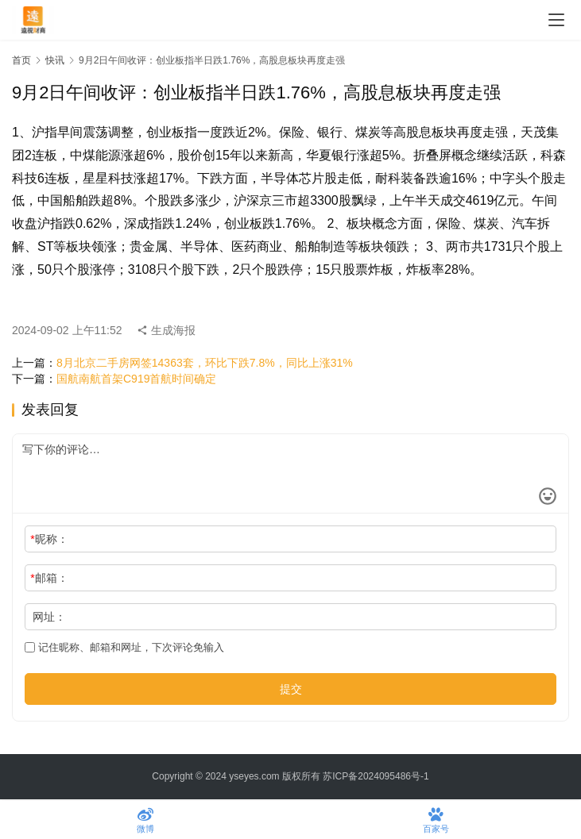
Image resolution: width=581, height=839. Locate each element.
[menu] (556, 20)
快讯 (54, 60)
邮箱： (49, 578)
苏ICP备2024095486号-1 (375, 776)
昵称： (49, 539)
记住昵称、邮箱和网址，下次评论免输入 (124, 647)
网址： (49, 616)
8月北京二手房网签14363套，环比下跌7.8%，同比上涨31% (204, 362)
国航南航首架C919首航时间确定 (136, 378)
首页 (21, 60)
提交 (291, 689)
